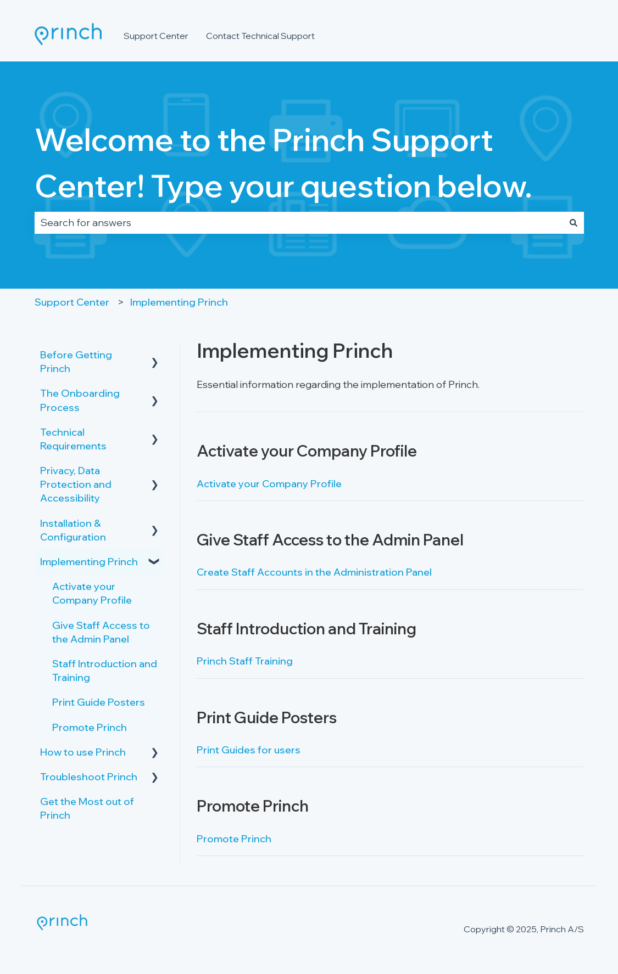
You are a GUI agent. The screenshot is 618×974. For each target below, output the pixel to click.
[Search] (573, 223)
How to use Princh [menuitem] (83, 752)
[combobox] (299, 223)
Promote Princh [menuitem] (89, 727)
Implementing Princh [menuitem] (89, 561)
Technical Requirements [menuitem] (73, 439)
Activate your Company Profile (269, 483)
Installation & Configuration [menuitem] (73, 530)
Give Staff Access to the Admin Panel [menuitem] (101, 632)
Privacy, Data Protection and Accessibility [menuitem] (76, 484)
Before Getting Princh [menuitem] (76, 361)
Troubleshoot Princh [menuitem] (88, 776)
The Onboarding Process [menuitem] (80, 400)
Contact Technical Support (260, 35)
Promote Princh (234, 838)
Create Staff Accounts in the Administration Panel (314, 572)
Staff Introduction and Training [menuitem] (104, 670)
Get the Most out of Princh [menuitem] (87, 808)
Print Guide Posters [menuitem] (98, 702)
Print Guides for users (248, 750)
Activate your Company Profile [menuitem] (92, 593)
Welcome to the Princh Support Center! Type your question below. (283, 162)
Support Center (156, 35)
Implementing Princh (179, 302)
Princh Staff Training (245, 661)
